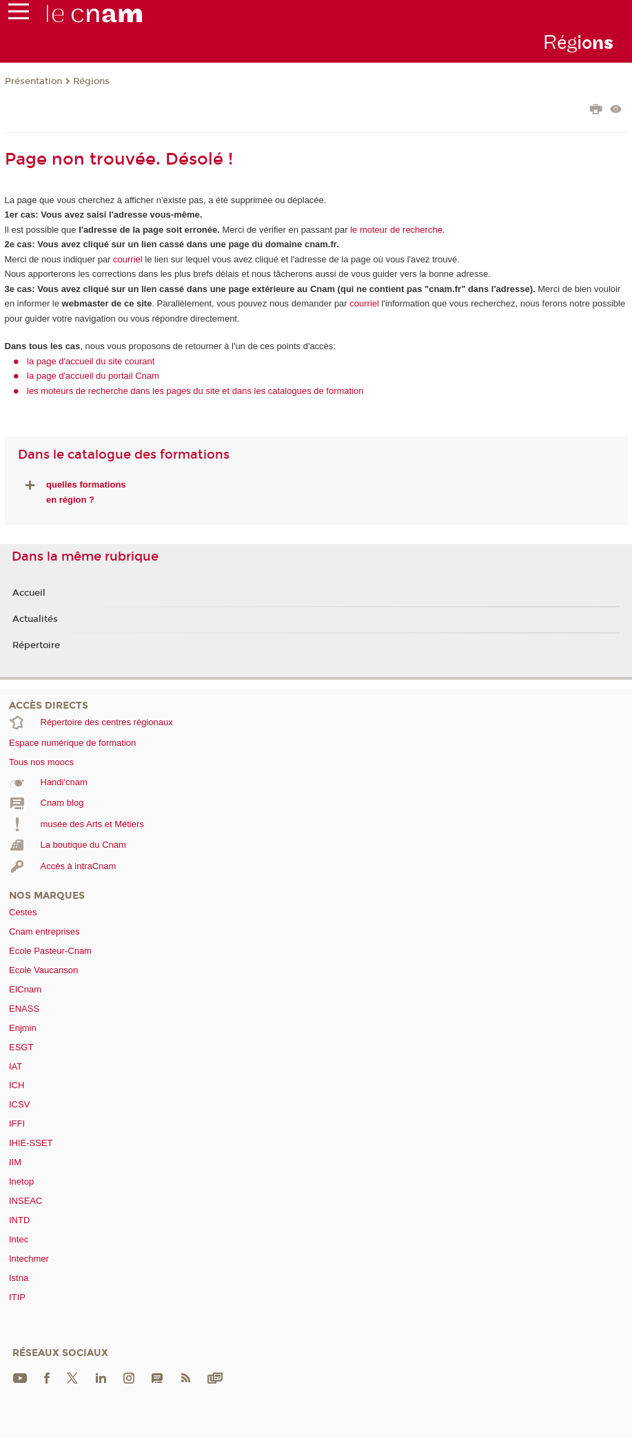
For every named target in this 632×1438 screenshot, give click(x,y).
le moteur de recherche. (396, 230)
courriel (128, 259)
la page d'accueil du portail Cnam (93, 376)
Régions (91, 81)
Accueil (28, 592)
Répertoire (36, 645)
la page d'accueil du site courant (90, 361)
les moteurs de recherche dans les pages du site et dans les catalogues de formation (195, 391)
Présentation (33, 81)
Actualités (35, 619)
